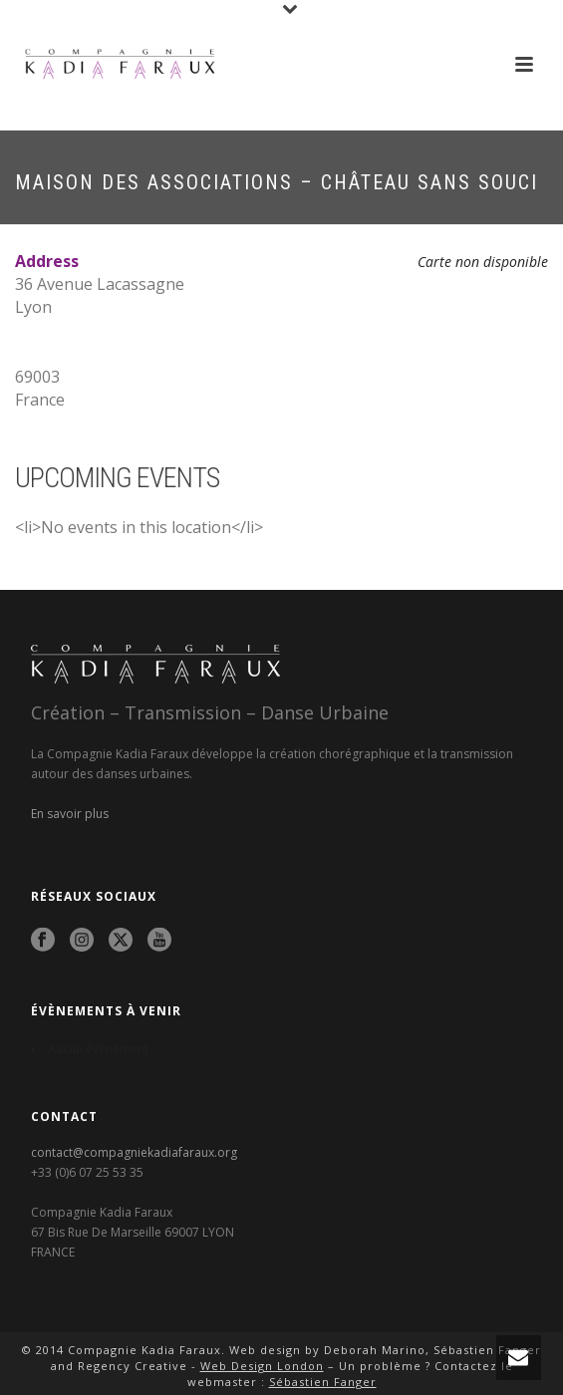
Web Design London (262, 1365)
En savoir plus (70, 813)
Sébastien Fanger (323, 1381)
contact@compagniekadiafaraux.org (134, 1152)
